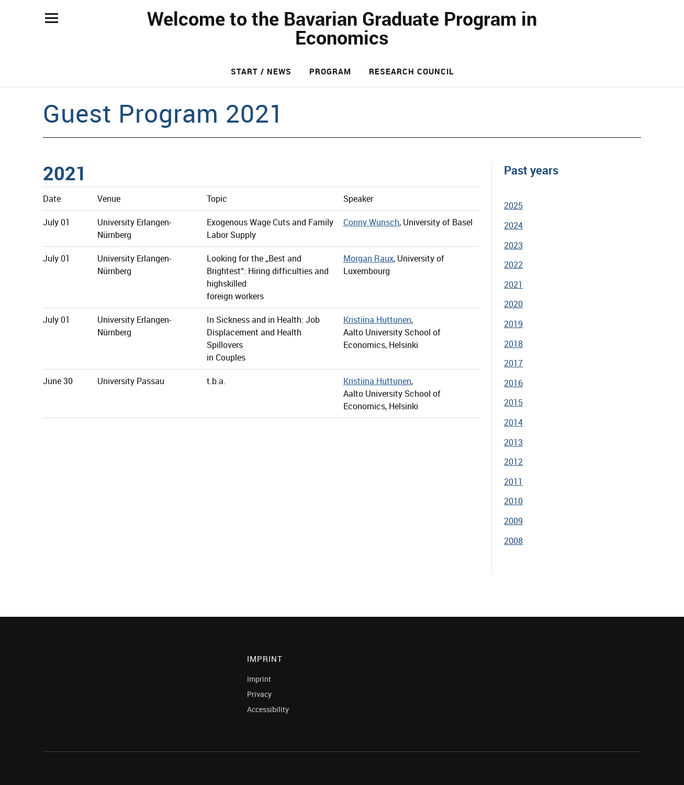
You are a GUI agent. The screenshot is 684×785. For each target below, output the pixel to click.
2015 (513, 402)
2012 (513, 461)
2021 (513, 284)
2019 (513, 324)
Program (330, 71)
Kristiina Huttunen (377, 319)
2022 (513, 264)
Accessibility (268, 709)
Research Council (411, 71)
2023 (513, 245)
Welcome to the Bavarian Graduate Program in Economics (342, 28)
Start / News (261, 71)
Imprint (259, 679)
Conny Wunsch (371, 222)
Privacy (259, 694)
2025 (513, 205)
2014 (513, 422)
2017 (513, 363)
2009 (513, 521)
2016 (513, 383)
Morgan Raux (368, 258)
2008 (513, 541)
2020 (513, 304)
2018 (513, 344)
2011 (513, 481)
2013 (513, 442)
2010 (513, 501)
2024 (513, 225)
